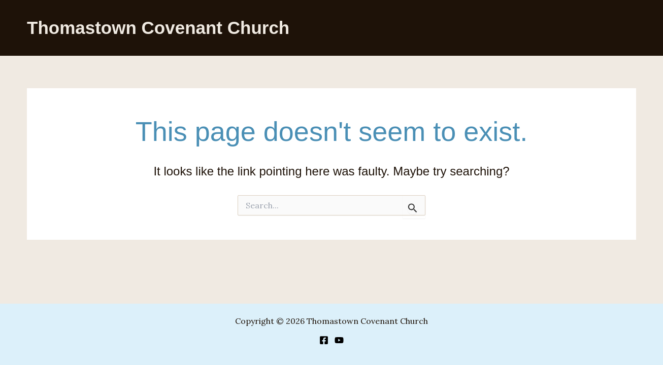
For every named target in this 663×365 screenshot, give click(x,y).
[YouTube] (339, 340)
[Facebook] (323, 340)
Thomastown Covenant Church (158, 28)
